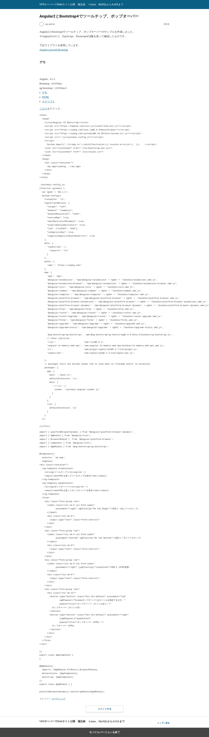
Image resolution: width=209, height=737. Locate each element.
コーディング (58, 698)
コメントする (104, 709)
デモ (44, 92)
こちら (43, 108)
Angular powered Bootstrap (53, 49)
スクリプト (48, 101)
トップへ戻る (163, 723)
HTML (45, 97)
